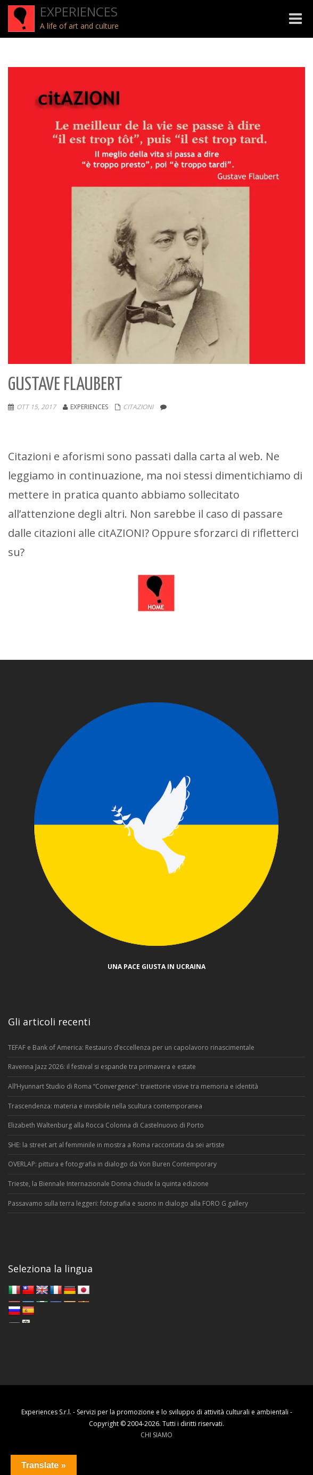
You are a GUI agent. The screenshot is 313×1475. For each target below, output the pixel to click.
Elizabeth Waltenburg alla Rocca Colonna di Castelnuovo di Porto (106, 1125)
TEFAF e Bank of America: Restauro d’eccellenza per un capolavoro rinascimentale (131, 1047)
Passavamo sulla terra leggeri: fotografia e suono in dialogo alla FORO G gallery (128, 1203)
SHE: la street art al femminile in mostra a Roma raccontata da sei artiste (116, 1144)
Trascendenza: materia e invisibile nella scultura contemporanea (105, 1106)
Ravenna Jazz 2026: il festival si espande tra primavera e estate (102, 1066)
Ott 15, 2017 (36, 406)
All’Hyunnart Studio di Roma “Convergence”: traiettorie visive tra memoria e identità (133, 1086)
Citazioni (138, 406)
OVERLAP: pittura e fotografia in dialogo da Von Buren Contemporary (112, 1164)
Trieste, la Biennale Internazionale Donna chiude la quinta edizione (108, 1183)
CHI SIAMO (156, 1434)
